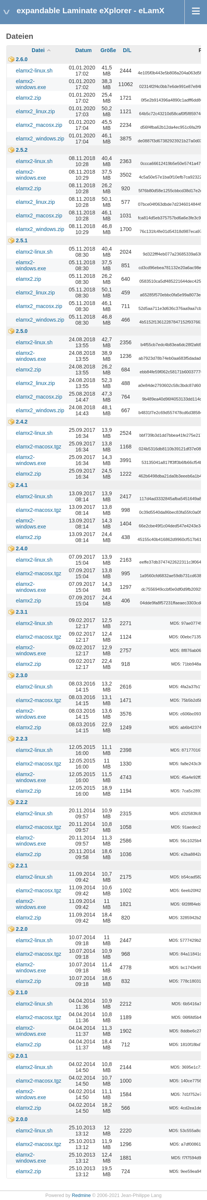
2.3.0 (22, 675)
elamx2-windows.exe (31, 84)
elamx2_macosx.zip (39, 125)
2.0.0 (22, 1119)
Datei (38, 50)
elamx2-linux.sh (34, 71)
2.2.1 (22, 866)
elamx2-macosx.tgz (38, 447)
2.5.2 (22, 150)
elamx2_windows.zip (40, 139)
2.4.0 (22, 548)
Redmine (81, 1195)
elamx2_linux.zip (35, 111)
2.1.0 (22, 992)
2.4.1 (22, 485)
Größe (108, 50)
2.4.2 (22, 422)
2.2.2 (22, 802)
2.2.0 (22, 929)
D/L (127, 50)
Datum (83, 50)
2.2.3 (22, 739)
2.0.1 (22, 1056)
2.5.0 (22, 331)
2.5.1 (22, 240)
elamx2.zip (28, 98)
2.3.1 (22, 612)
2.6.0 (22, 59)
